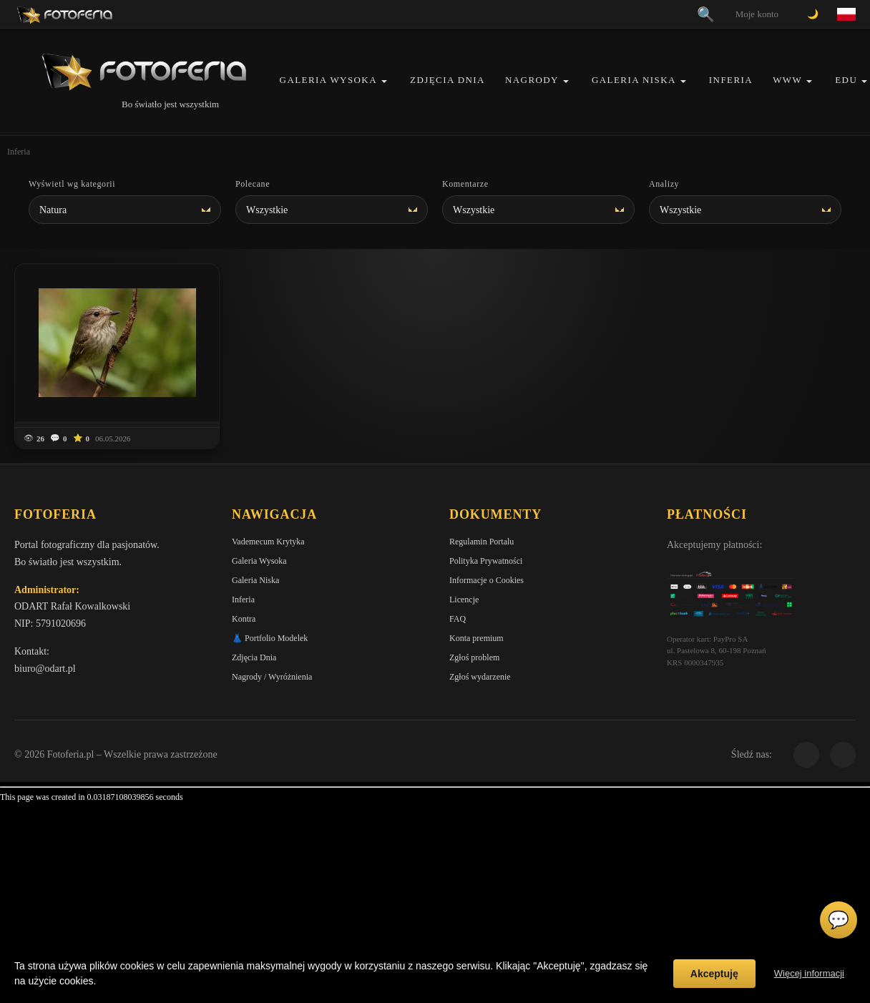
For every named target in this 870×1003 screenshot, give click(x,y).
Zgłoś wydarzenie (480, 677)
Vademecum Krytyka (268, 542)
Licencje (464, 600)
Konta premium (476, 638)
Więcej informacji (809, 973)
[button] (384, 81)
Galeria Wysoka (328, 79)
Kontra (243, 619)
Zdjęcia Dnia (447, 79)
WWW (787, 79)
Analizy (664, 184)
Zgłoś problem (474, 657)
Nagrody (532, 79)
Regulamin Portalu (481, 542)
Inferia (731, 79)
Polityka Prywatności (485, 561)
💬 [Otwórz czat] (838, 920)
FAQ (457, 619)
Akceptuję (714, 973)
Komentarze (465, 184)
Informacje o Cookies (486, 580)
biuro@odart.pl (45, 668)
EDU (846, 79)
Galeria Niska (634, 79)
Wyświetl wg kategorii (72, 184)
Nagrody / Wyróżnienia (272, 677)
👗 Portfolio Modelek (270, 638)
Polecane (252, 184)
